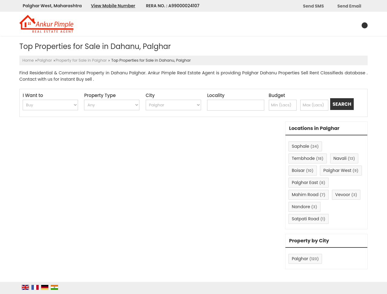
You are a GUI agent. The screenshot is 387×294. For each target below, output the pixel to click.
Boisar (298, 170)
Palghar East (305, 182)
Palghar (44, 60)
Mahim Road (305, 195)
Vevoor (342, 195)
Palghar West (337, 170)
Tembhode (303, 158)
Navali (340, 158)
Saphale (300, 146)
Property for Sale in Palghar (81, 60)
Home (28, 60)
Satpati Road (305, 219)
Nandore (301, 207)
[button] (113, 6)
